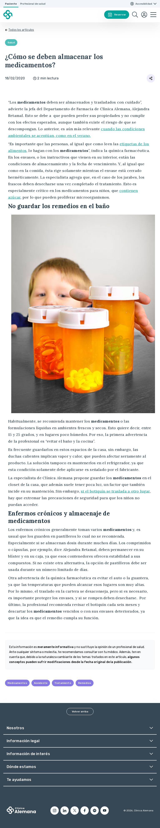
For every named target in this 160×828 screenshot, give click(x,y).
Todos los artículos (21, 30)
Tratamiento (62, 683)
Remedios (84, 683)
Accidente (41, 683)
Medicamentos (17, 683)
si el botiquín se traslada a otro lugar (115, 491)
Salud (11, 42)
